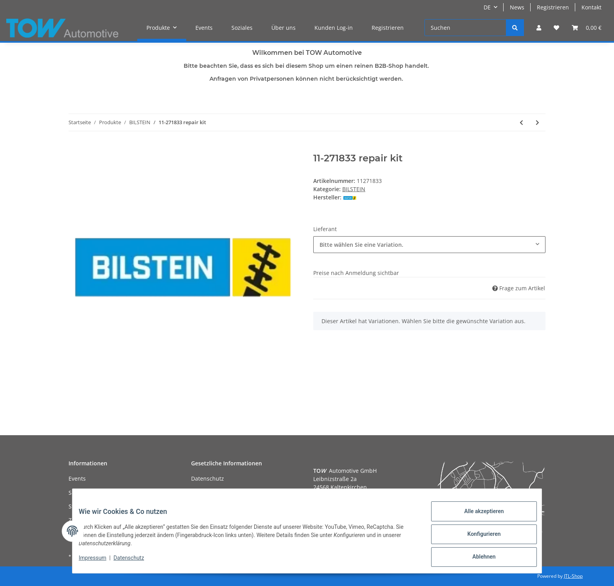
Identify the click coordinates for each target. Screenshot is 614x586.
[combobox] (429, 244)
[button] (538, 27)
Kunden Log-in (333, 27)
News (517, 7)
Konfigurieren (477, 538)
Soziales (242, 27)
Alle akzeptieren (477, 517)
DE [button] (487, 7)
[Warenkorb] (586, 27)
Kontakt (591, 7)
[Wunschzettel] (556, 27)
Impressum (98, 562)
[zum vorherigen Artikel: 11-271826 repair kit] (521, 122)
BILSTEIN (353, 189)
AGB (196, 492)
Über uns (283, 27)
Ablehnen (477, 558)
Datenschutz (207, 478)
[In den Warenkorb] (75, 148)
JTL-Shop (573, 576)
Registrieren (553, 7)
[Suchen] (465, 27)
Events (204, 27)
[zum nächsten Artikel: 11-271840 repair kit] (537, 122)
